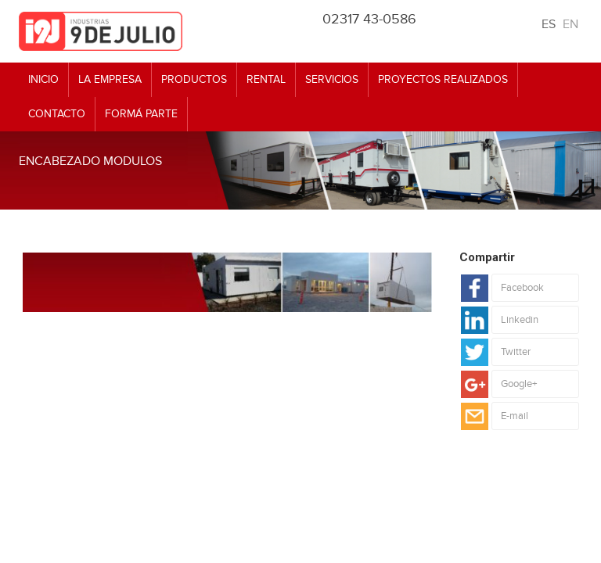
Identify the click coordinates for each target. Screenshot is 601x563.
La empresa (110, 79)
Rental (266, 79)
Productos (194, 79)
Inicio (43, 79)
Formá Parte (141, 113)
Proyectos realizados (443, 79)
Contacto (56, 113)
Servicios (331, 79)
